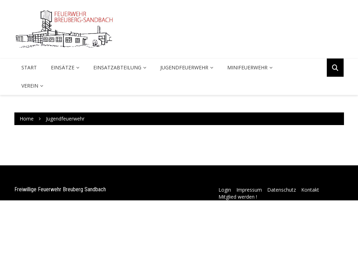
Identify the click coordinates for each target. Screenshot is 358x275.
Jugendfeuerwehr (184, 67)
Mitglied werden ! (237, 196)
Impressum (249, 189)
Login (224, 189)
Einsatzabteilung (117, 67)
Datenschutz (281, 189)
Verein (29, 85)
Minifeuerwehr (247, 67)
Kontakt (310, 189)
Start (29, 67)
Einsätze (62, 67)
